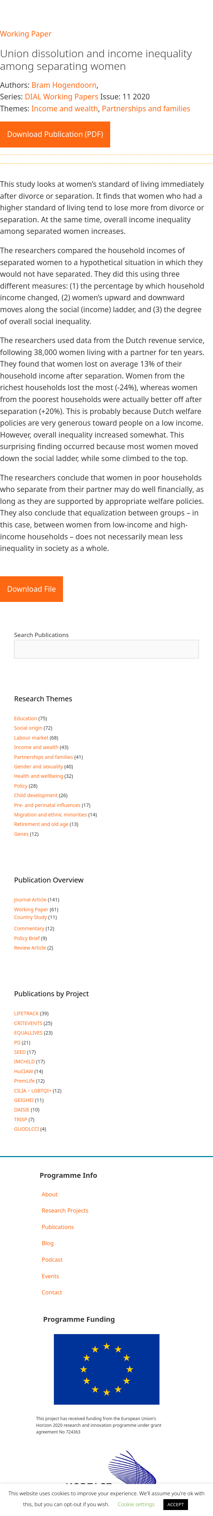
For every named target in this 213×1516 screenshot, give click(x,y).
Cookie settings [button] (136, 1504)
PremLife (24, 1080)
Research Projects (65, 1210)
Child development (36, 795)
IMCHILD (24, 1061)
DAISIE (22, 1109)
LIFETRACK (26, 1013)
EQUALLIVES (28, 1032)
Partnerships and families (146, 108)
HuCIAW (23, 1071)
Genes (21, 834)
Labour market (31, 737)
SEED (20, 1052)
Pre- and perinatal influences (47, 805)
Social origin (28, 727)
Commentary (29, 928)
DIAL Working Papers (61, 96)
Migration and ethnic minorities (50, 814)
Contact (52, 1292)
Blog (48, 1243)
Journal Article (30, 899)
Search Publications (41, 635)
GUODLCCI (26, 1128)
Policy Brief (27, 938)
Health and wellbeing (38, 776)
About (50, 1194)
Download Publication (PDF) (55, 134)
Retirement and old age (41, 824)
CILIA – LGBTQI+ (32, 1090)
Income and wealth (64, 108)
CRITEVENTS (28, 1023)
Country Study (30, 917)
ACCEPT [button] (176, 1504)
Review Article (30, 947)
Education (25, 718)
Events (50, 1276)
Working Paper (25, 34)
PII (17, 1042)
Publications (58, 1227)
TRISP (20, 1119)
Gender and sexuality (38, 766)
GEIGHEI (24, 1100)
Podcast (52, 1260)
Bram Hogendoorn (63, 85)
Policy (20, 785)
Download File (31, 589)
